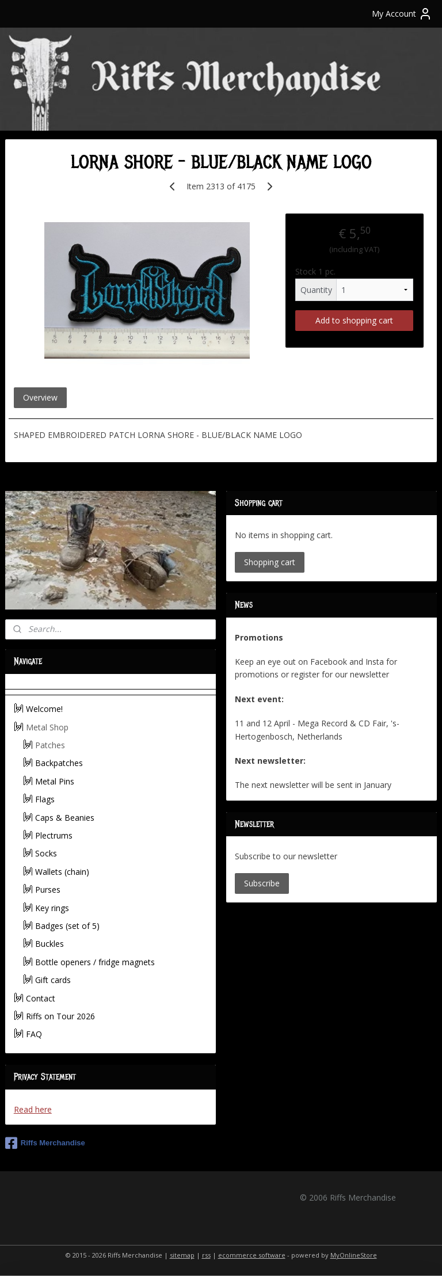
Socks (46, 853)
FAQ (34, 1034)
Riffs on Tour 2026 (60, 1016)
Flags (45, 799)
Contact (40, 998)
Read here (33, 1109)
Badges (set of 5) (67, 925)
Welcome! (44, 708)
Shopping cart (269, 562)
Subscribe (262, 883)
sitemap (182, 1255)
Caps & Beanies (64, 817)
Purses (47, 889)
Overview (40, 398)
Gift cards (53, 979)
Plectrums (54, 835)
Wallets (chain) (62, 871)
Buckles (49, 943)
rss (206, 1255)
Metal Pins (54, 781)
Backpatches (59, 762)
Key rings (52, 907)
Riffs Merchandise (45, 1143)
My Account (402, 14)
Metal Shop (47, 727)
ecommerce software (251, 1255)
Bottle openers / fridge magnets (95, 962)
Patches (50, 745)
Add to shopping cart (354, 320)
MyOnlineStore (353, 1255)
